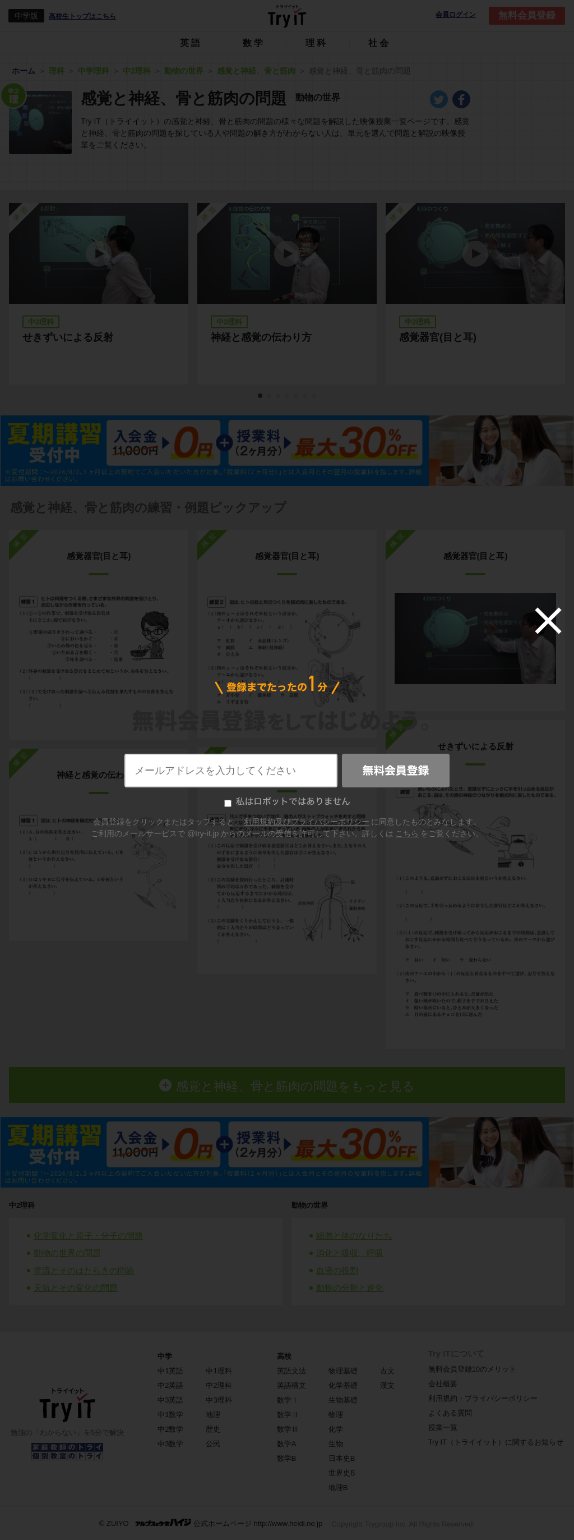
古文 (387, 1371)
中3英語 (170, 1400)
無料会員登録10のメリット (472, 1369)
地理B (338, 1487)
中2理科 (22, 1205)
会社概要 (442, 1383)
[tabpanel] (287, 293)
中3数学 (170, 1444)
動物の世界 (309, 1205)
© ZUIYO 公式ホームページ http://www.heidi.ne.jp (211, 1523)
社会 (379, 43)
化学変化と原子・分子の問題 (88, 1235)
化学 (335, 1429)
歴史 (213, 1429)
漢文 (387, 1385)
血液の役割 (337, 1270)
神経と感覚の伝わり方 (261, 337)
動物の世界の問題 (67, 1253)
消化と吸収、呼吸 (349, 1253)
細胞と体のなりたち (354, 1235)
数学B (287, 1458)
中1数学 (170, 1414)
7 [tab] (314, 396)
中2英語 (170, 1385)
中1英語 (170, 1371)
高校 (284, 1356)
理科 (316, 43)
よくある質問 (450, 1413)
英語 (191, 43)
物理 (335, 1414)
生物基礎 (343, 1400)
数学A (287, 1444)
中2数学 (170, 1429)
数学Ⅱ (288, 1414)
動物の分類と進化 (349, 1287)
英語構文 (291, 1385)
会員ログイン (456, 15)
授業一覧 (442, 1427)
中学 (165, 1356)
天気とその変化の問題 (76, 1287)
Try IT (287, 15)
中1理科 (219, 1371)
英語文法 (291, 1371)
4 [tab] (287, 396)
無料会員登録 (527, 15)
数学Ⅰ (288, 1400)
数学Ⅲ (288, 1429)
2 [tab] (269, 396)
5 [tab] (296, 396)
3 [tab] (278, 396)
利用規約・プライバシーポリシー (483, 1398)
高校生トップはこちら (82, 16)
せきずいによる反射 (67, 337)
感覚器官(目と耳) (437, 337)
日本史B (341, 1458)
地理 (213, 1414)
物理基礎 (343, 1371)
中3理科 (219, 1400)
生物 (335, 1444)
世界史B (341, 1473)
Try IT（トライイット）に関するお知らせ (495, 1442)
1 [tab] (260, 396)
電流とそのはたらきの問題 (84, 1270)
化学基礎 (343, 1385)
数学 (254, 43)
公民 (213, 1444)
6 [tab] (305, 396)
